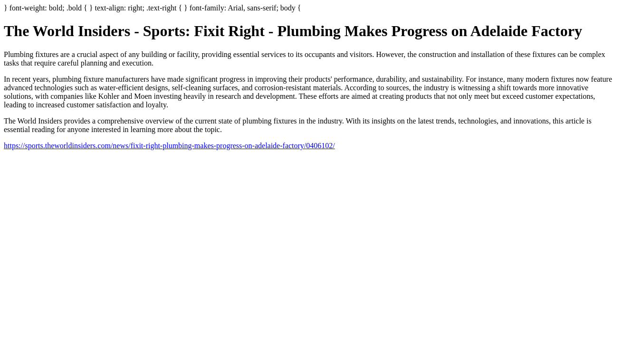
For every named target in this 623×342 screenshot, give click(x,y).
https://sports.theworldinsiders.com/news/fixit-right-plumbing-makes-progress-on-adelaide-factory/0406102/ (169, 146)
